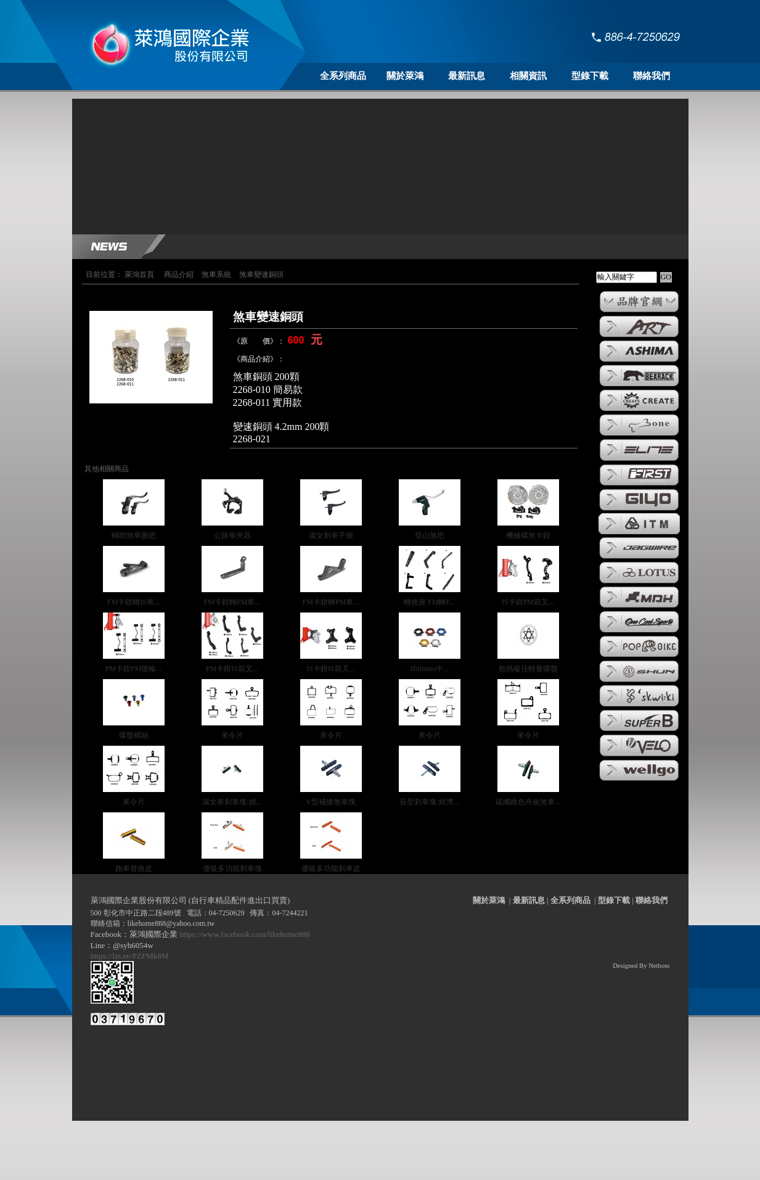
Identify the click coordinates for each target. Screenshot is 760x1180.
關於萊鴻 (404, 76)
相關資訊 (528, 76)
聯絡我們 (651, 76)
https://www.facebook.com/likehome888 (244, 934)
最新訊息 (466, 76)
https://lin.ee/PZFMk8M (132, 955)
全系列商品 (343, 76)
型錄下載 (589, 76)
